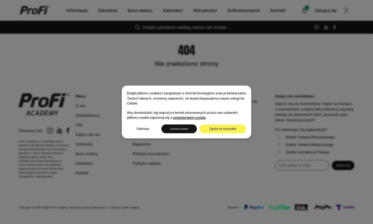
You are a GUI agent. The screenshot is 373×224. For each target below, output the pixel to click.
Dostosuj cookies (179, 129)
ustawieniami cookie (189, 117)
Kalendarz (173, 10)
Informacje (77, 10)
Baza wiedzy (140, 10)
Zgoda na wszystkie (224, 129)
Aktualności (205, 10)
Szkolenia (107, 10)
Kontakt (278, 10)
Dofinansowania (243, 10)
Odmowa (141, 129)
